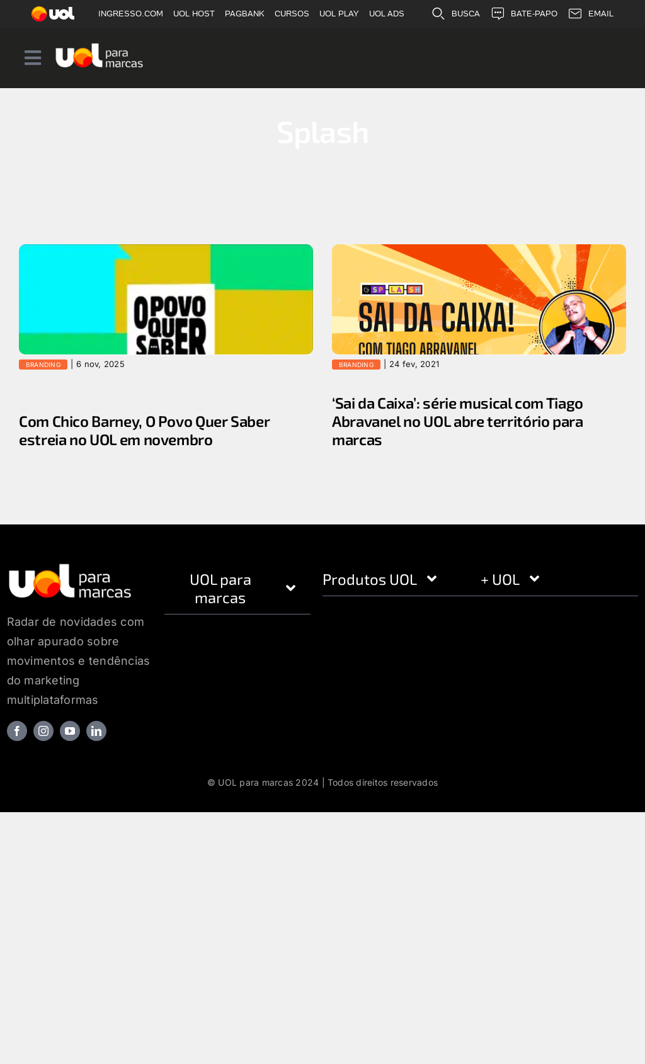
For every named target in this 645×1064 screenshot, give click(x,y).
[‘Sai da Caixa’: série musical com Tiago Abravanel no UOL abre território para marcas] (479, 321)
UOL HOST (194, 13)
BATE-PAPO (523, 14)
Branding (43, 364)
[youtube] (70, 731)
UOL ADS (386, 13)
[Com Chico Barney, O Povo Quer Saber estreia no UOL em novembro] (166, 327)
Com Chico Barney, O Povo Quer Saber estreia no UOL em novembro (144, 430)
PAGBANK (245, 13)
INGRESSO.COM (130, 13)
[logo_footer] (70, 567)
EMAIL (591, 14)
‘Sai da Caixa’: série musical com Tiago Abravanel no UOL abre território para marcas (457, 421)
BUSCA (455, 14)
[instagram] (43, 731)
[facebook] (17, 731)
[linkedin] (96, 731)
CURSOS (292, 13)
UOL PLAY (339, 13)
